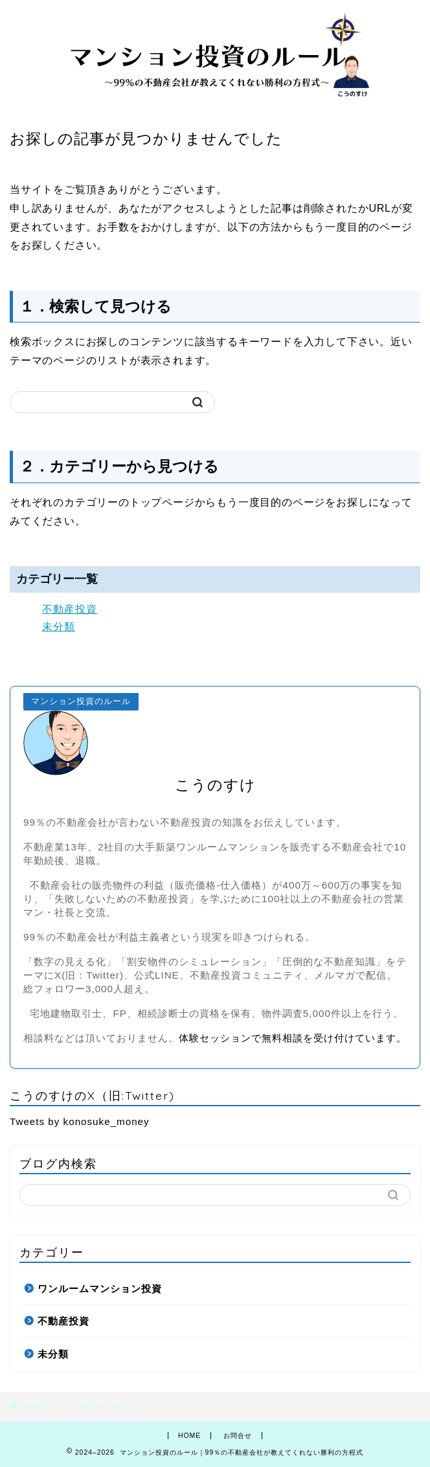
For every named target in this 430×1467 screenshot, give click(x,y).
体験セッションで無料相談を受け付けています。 (293, 1037)
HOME (189, 1435)
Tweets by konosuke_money (80, 1121)
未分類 (58, 626)
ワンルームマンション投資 (100, 1288)
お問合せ (237, 1435)
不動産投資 (69, 609)
